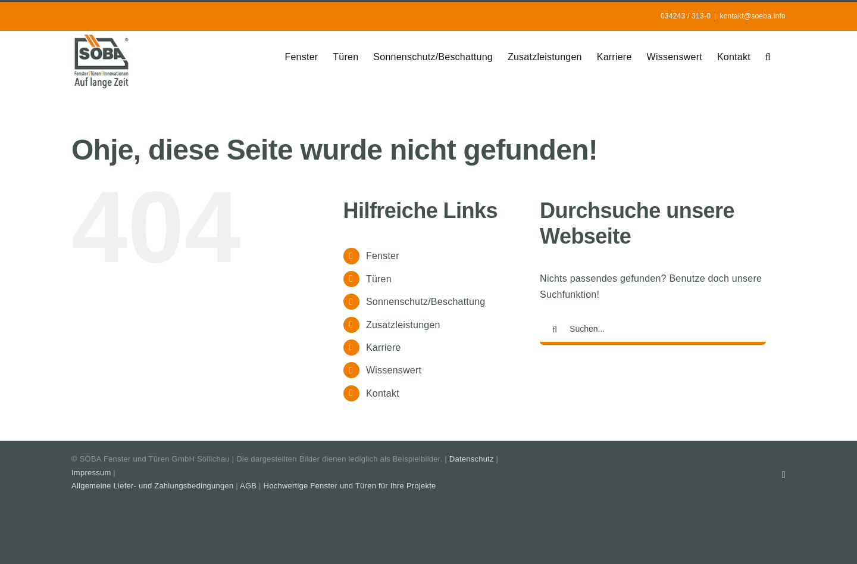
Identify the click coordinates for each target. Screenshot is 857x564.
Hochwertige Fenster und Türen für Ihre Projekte (350, 485)
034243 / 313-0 (686, 16)
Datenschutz (471, 458)
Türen (379, 279)
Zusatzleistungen (403, 325)
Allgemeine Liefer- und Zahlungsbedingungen (152, 485)
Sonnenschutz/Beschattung (426, 302)
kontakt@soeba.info (753, 16)
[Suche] (555, 330)
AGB (248, 485)
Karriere (383, 347)
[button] (768, 56)
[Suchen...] (653, 330)
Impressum (91, 472)
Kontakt (382, 393)
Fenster (382, 256)
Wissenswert (393, 370)
